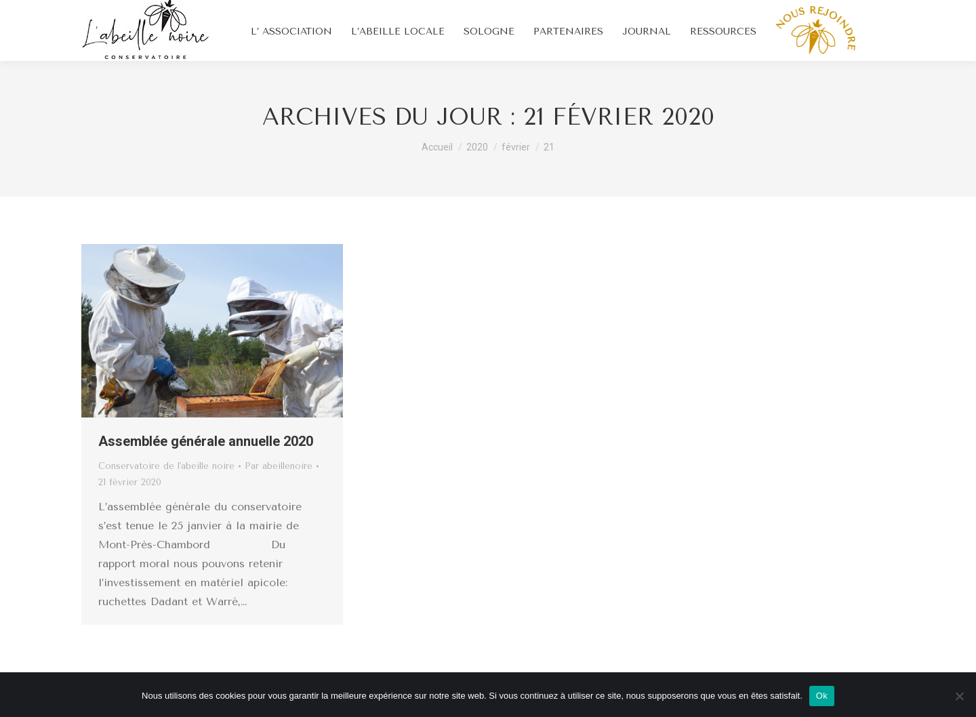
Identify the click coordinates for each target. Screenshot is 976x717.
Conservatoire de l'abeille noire (166, 466)
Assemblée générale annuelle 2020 (205, 441)
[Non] (959, 696)
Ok (822, 696)
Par (278, 466)
